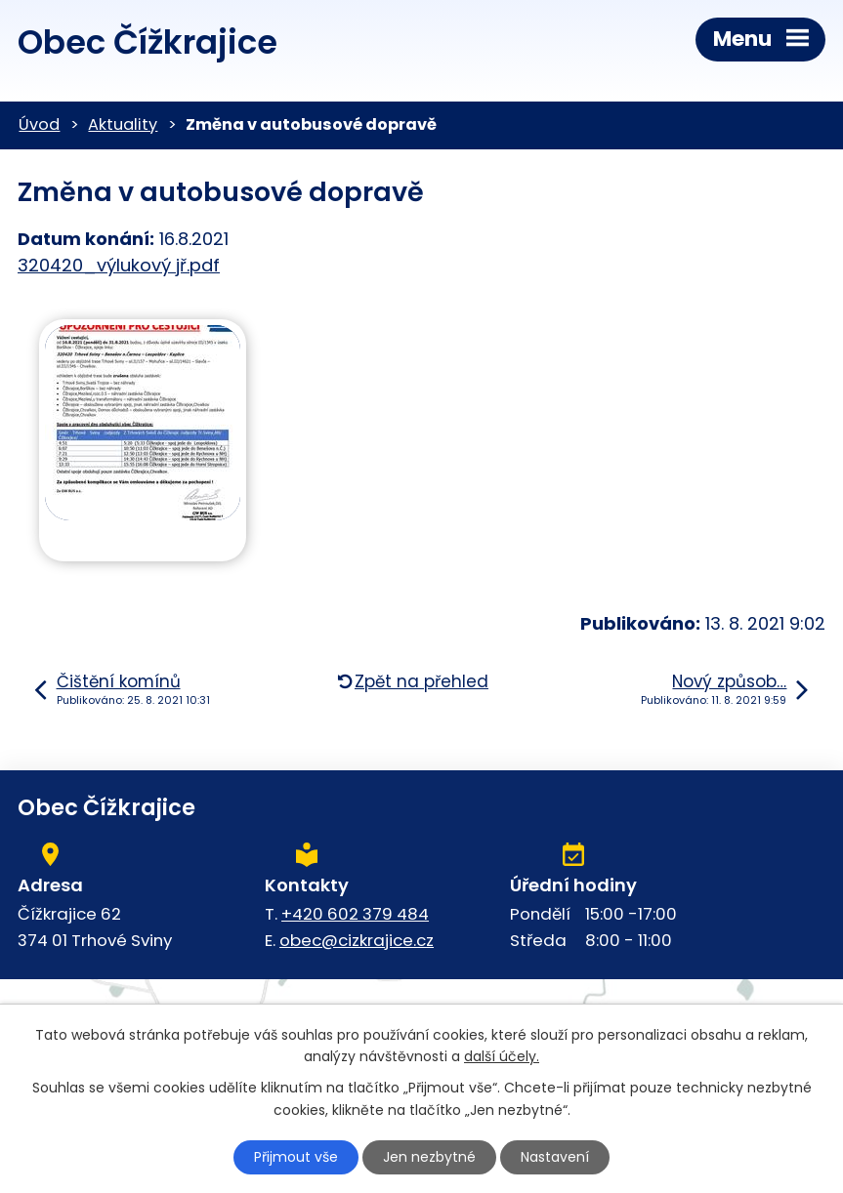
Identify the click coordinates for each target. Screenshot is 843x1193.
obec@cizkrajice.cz (356, 940)
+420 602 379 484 (355, 914)
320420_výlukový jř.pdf (119, 265)
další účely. (501, 1057)
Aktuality (122, 124)
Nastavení (555, 1157)
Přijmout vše (296, 1157)
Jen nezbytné (429, 1157)
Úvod (39, 124)
